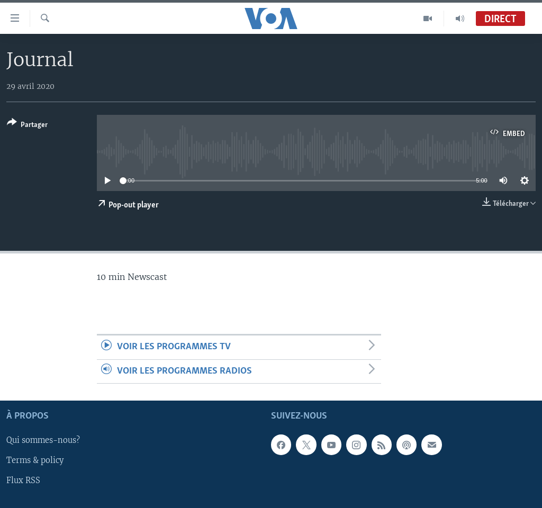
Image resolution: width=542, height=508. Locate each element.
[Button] (27, 126)
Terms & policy (35, 461)
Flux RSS (23, 481)
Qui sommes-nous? (43, 441)
